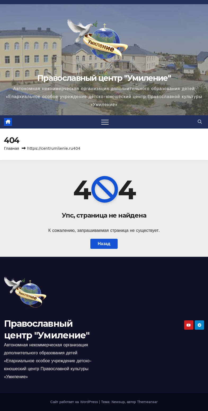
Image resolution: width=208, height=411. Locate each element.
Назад (104, 243)
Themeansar (147, 402)
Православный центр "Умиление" (104, 78)
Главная (11, 148)
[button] (200, 121)
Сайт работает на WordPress (74, 402)
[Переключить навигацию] (105, 121)
